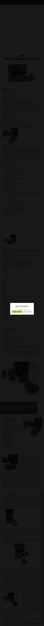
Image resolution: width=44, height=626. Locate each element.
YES (17, 311)
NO (27, 311)
